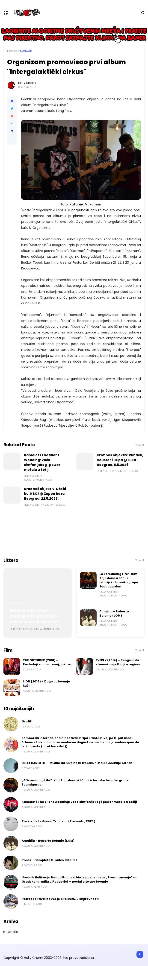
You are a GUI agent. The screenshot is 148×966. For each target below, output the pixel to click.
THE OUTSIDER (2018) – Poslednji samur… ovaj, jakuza (47, 662)
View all (140, 444)
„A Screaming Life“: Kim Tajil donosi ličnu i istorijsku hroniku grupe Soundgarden (118, 580)
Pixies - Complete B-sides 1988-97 (49, 860)
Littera (16, 603)
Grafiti (27, 721)
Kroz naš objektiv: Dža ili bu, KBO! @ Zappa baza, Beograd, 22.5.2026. (45, 493)
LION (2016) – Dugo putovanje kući (46, 683)
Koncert (26, 51)
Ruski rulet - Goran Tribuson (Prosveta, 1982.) (58, 821)
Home (12, 51)
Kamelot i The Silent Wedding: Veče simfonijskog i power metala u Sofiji (42, 462)
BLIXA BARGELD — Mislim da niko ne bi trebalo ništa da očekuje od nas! (77, 763)
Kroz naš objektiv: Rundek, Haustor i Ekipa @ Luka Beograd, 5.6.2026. (120, 460)
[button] (12, 139)
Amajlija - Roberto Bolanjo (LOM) (114, 613)
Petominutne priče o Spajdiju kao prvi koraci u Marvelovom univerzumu (35, 616)
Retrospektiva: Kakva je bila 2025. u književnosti (60, 899)
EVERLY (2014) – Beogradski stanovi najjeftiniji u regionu (118, 662)
